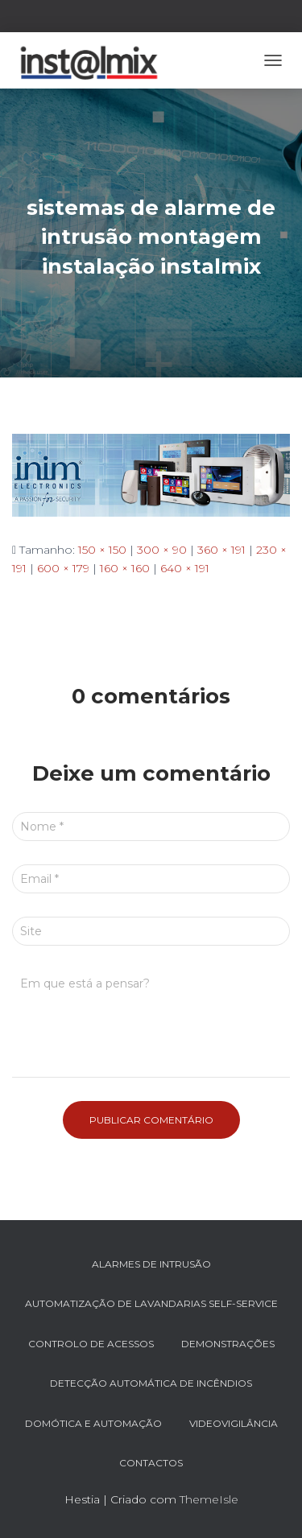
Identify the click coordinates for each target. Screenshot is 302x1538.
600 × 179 (63, 568)
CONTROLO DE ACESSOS (91, 1344)
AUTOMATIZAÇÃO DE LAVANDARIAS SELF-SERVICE (151, 1303)
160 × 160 (125, 568)
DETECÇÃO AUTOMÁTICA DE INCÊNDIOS (151, 1383)
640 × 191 (184, 568)
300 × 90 (162, 549)
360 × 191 (221, 549)
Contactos (151, 1463)
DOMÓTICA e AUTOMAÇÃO (93, 1423)
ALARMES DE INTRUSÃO (151, 1264)
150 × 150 (102, 549)
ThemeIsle (209, 1499)
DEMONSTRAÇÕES (228, 1344)
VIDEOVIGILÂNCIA (233, 1423)
